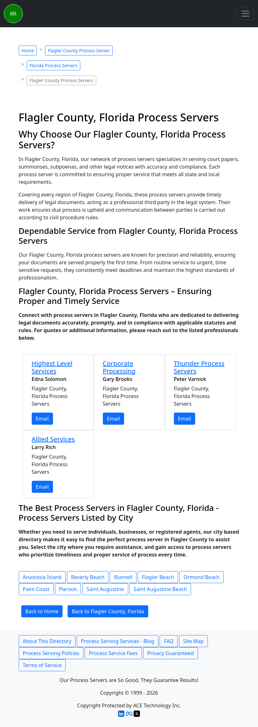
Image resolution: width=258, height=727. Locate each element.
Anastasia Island (42, 577)
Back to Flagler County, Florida (108, 611)
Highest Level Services (52, 367)
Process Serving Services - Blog (117, 641)
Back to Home (42, 611)
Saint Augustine (105, 589)
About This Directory (47, 641)
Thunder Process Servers (199, 367)
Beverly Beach (87, 577)
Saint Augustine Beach (160, 589)
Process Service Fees (113, 653)
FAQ (168, 641)
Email (42, 418)
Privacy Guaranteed (170, 653)
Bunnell (123, 577)
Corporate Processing (119, 367)
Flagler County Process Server (79, 51)
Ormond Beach (201, 577)
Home (28, 51)
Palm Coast (36, 589)
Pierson (68, 589)
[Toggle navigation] (245, 13)
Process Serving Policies (51, 653)
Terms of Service (42, 665)
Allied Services (53, 439)
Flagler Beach (158, 577)
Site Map (193, 641)
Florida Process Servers (54, 65)
